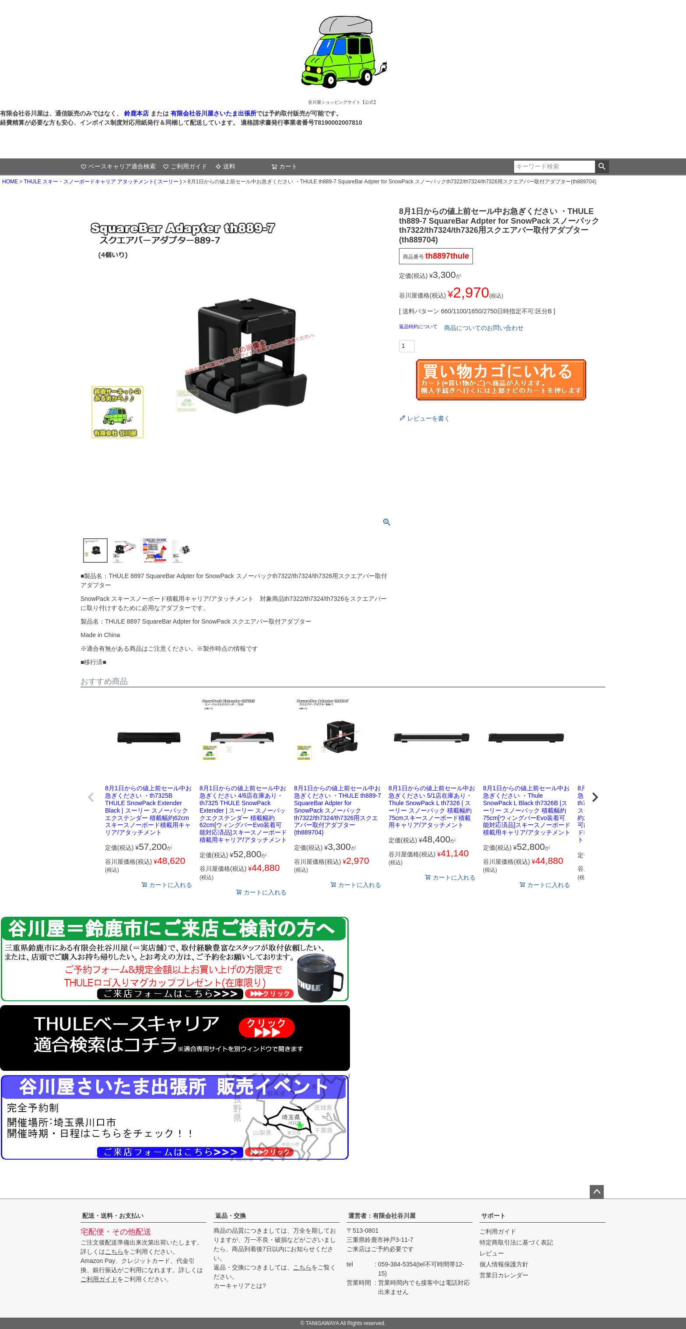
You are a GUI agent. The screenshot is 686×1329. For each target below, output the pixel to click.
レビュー (492, 1253)
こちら (114, 1251)
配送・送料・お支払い (113, 1215)
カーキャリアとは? (240, 1285)
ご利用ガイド (185, 166)
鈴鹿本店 (136, 113)
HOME (10, 182)
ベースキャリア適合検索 (118, 166)
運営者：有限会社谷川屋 (382, 1215)
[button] (91, 797)
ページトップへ (597, 1192)
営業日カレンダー (504, 1275)
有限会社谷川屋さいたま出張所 (212, 113)
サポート (493, 1215)
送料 (225, 166)
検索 (602, 167)
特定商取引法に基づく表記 (516, 1242)
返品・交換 (230, 1215)
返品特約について (419, 326)
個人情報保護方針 (504, 1264)
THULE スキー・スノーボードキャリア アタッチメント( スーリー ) (103, 182)
